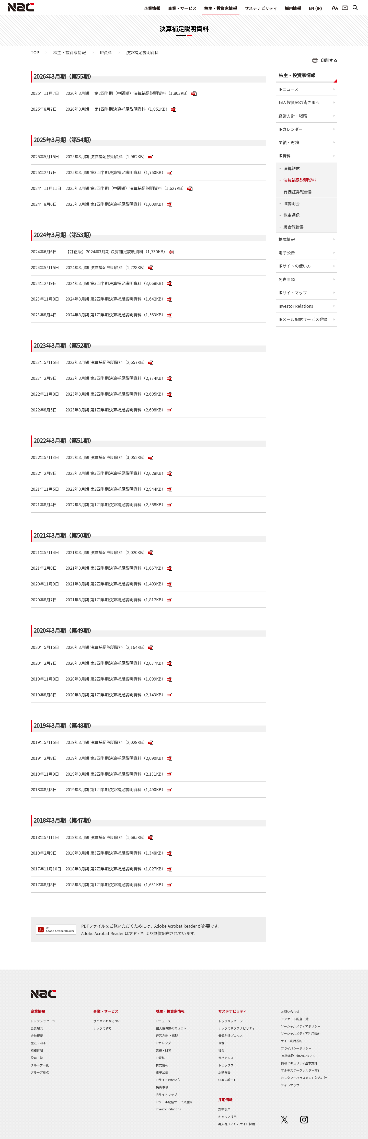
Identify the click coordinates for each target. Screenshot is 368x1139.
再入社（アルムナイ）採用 (236, 1124)
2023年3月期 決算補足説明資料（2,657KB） (106, 362)
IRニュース (288, 89)
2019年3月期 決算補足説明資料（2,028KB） (106, 742)
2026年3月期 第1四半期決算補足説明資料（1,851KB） (117, 109)
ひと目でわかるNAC (107, 1021)
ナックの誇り (102, 1028)
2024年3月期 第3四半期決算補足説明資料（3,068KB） (115, 283)
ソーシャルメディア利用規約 (300, 1033)
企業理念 (37, 1028)
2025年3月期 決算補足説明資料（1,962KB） (106, 156)
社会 (221, 1050)
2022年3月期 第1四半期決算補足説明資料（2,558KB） (115, 504)
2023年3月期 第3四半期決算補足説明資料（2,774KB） (115, 378)
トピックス (226, 1065)
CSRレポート (227, 1079)
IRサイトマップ (293, 293)
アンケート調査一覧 (294, 1019)
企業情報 (152, 8)
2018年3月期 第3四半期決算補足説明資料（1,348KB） (115, 853)
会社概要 (37, 1035)
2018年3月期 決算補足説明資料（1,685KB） (106, 837)
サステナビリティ (261, 8)
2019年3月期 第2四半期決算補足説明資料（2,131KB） (115, 774)
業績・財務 (289, 142)
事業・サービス (182, 8)
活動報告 (224, 1072)
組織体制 (37, 1050)
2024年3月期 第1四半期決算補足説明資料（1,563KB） (115, 315)
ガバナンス (226, 1057)
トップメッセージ (43, 1021)
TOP (35, 52)
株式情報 (287, 239)
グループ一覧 (40, 1065)
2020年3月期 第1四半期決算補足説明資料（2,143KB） (115, 695)
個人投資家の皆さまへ (299, 102)
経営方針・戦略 (293, 116)
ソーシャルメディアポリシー (300, 1026)
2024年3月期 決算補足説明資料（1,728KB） (106, 267)
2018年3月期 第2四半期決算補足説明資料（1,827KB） (115, 869)
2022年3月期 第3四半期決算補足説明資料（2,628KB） (115, 473)
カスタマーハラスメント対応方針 (304, 1077)
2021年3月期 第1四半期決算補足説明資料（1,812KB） (115, 599)
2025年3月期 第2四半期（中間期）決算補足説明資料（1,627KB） (125, 188)
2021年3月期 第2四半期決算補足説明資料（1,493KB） (115, 584)
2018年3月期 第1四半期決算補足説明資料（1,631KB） (115, 884)
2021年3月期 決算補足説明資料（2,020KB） (106, 552)
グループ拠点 (40, 1072)
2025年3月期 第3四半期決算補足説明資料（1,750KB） (115, 172)
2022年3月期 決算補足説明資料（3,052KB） (106, 457)
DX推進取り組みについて (298, 1055)
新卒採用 (224, 1109)
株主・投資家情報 (220, 8)
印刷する (329, 60)
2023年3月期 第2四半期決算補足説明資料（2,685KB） (115, 394)
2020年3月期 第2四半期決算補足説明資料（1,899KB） (115, 679)
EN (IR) (315, 8)
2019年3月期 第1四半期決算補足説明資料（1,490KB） (115, 789)
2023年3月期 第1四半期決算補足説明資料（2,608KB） (115, 410)
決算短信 (291, 168)
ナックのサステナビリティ (236, 1028)
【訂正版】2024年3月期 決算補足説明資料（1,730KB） (116, 251)
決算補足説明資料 (299, 180)
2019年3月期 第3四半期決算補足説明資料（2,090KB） (115, 758)
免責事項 (287, 279)
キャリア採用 (227, 1116)
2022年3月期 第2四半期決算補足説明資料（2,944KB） (115, 489)
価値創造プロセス (230, 1035)
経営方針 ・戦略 (167, 1035)
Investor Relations (296, 306)
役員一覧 (37, 1057)
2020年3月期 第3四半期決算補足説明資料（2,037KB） (115, 663)
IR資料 (106, 52)
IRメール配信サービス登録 (303, 319)
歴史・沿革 (38, 1043)
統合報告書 (293, 227)
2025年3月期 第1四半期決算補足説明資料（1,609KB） (115, 204)
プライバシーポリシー (296, 1048)
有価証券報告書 (297, 192)
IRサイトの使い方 (295, 266)
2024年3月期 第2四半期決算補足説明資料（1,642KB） (115, 299)
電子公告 (287, 252)
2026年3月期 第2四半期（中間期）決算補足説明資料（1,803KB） (127, 93)
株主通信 (291, 215)
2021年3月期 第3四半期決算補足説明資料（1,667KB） (115, 568)
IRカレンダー (291, 129)
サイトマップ (290, 1085)
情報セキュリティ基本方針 (299, 1063)
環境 (221, 1043)
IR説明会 (291, 203)
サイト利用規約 (291, 1041)
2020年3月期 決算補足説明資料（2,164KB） (106, 647)
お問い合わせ (345, 7)
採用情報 (293, 8)
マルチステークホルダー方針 (301, 1070)
